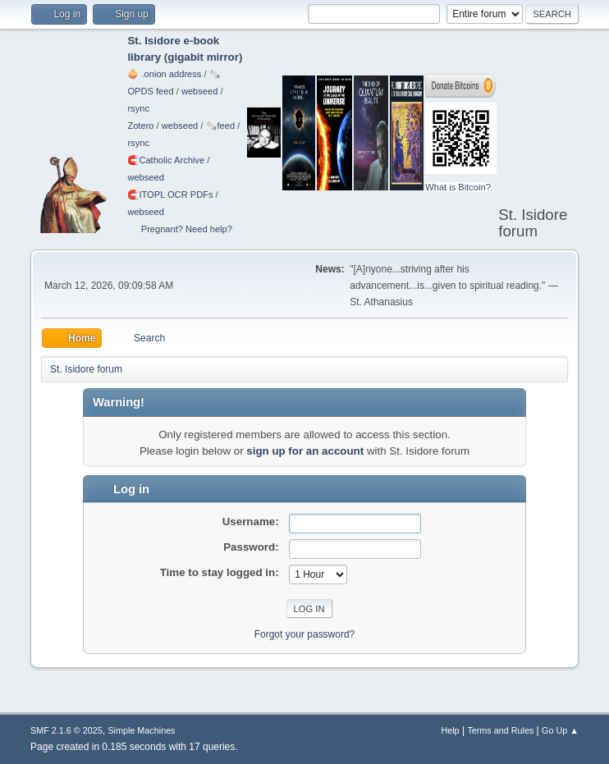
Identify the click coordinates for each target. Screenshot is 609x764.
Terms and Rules (500, 730)
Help (450, 730)
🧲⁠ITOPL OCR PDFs (170, 194)
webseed (199, 91)
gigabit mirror (203, 57)
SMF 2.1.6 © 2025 (66, 730)
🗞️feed (221, 125)
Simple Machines (141, 730)
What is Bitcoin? (458, 187)
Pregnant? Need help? (186, 229)
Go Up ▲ (560, 730)
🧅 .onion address (164, 74)
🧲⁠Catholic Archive (165, 160)
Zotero (140, 125)
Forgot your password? (304, 634)
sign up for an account (305, 451)
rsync (138, 108)
